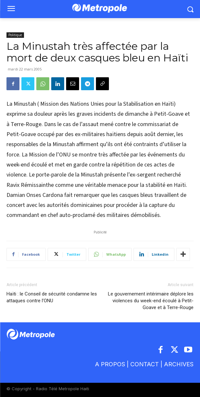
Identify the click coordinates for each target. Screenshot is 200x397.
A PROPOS (111, 364)
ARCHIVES (179, 364)
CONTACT (144, 364)
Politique (15, 35)
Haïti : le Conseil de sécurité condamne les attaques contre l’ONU (51, 297)
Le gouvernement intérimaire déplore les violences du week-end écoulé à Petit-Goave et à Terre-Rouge (151, 300)
